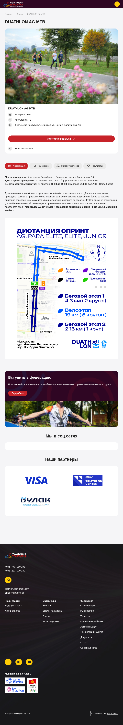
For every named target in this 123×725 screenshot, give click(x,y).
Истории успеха (51, 621)
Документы (86, 637)
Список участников (67, 166)
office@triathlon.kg (14, 592)
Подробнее (17, 393)
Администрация (88, 626)
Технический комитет (91, 632)
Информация (16, 166)
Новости (47, 605)
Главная (8, 14)
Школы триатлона (52, 610)
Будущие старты (13, 605)
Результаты (94, 166)
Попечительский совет (92, 621)
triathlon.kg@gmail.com (17, 589)
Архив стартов (12, 610)
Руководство (87, 610)
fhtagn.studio (112, 714)
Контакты (85, 642)
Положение (40, 166)
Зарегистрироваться (59, 138)
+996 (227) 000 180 (15, 570)
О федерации (87, 605)
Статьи (46, 616)
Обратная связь (88, 648)
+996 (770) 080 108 (15, 566)
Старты (19, 14)
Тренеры (85, 616)
